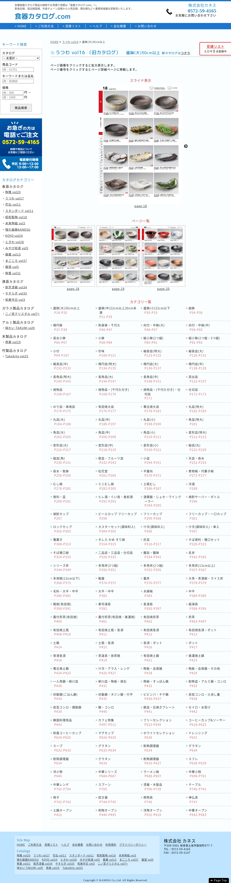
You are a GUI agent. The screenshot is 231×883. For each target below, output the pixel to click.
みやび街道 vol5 (16, 248)
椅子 (62, 799)
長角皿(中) (152, 379)
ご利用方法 (46, 26)
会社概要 (120, 26)
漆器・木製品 (152, 786)
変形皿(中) (107, 447)
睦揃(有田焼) (62, 606)
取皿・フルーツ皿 (110, 460)
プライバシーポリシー (133, 845)
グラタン (107, 748)
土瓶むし (152, 486)
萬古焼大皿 (152, 408)
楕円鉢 (60, 327)
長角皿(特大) (62, 379)
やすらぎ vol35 (16, 293)
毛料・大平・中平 (65, 593)
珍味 (107, 353)
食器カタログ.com (43, 16)
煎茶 (197, 619)
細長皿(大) (197, 353)
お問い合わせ (147, 26)
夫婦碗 (148, 593)
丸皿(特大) (197, 408)
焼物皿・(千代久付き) (113, 391)
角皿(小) (152, 434)
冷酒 (193, 486)
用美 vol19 (13, 342)
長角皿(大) (107, 379)
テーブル (197, 786)
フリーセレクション (157, 722)
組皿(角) (62, 460)
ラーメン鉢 (152, 773)
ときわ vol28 (14, 242)
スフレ (197, 761)
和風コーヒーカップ (67, 735)
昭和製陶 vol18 (16, 217)
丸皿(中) (107, 421)
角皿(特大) (196, 421)
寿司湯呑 (104, 606)
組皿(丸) (197, 447)
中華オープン (198, 812)
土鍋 (57, 645)
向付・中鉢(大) (154, 327)
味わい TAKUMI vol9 (20, 328)
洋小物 (58, 773)
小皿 (152, 460)
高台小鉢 (60, 340)
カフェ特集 (107, 722)
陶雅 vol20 (13, 192)
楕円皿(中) (197, 366)
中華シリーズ (107, 773)
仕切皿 (197, 391)
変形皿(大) (62, 447)
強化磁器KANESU (17, 229)
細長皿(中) (62, 366)
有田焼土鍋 (151, 657)
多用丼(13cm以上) (202, 567)
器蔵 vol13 (13, 254)
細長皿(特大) (152, 353)
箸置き (62, 541)
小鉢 (105, 340)
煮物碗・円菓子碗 (201, 473)
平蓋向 (152, 473)
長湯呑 (152, 606)
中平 (197, 593)
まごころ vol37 (16, 260)
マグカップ (107, 735)
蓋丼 (152, 580)
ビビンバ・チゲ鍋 (156, 696)
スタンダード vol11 (19, 211)
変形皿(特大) (198, 434)
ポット (193, 645)
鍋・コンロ (106, 709)
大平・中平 (106, 593)
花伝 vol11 (13, 204)
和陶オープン (107, 812)
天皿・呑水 (197, 460)
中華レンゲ (62, 786)
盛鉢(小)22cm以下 (156, 310)
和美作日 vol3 (15, 299)
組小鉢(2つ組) (153, 340)
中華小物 (197, 773)
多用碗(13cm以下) (66, 580)
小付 (61, 353)
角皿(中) (107, 434)
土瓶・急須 (106, 645)
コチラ (185, 53)
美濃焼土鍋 (196, 657)
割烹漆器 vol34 (16, 287)
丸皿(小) (152, 421)
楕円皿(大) (152, 366)
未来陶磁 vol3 (15, 223)
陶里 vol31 (13, 273)
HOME (21, 26)
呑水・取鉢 (62, 473)
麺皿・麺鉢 (152, 554)
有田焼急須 (151, 632)
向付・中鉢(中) (199, 327)
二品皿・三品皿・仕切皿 (115, 554)
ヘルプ (97, 26)
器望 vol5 (12, 267)
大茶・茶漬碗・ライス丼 (206, 580)
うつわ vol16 (70, 42)
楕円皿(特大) (107, 366)
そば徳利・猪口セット (204, 541)
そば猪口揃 (62, 554)
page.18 (140, 206)
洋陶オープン (152, 812)
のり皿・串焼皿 (64, 408)
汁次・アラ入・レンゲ (114, 670)
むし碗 (62, 486)
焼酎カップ (61, 516)
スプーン (104, 786)
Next (186, 146)
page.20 (163, 288)
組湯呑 (197, 606)
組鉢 (196, 310)
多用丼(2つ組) (153, 567)
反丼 (197, 554)
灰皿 (152, 541)
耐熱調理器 (151, 748)
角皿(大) (62, 434)
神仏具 (193, 799)
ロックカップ (62, 528)
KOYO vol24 (14, 235)
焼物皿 (62, 391)
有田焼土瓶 (62, 632)
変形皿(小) (152, 447)
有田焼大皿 (107, 408)
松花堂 (107, 473)
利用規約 (110, 845)
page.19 (118, 288)
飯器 (107, 580)
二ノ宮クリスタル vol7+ (22, 314)
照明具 (148, 799)
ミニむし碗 (107, 486)
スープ (62, 748)
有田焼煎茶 (151, 619)
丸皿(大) (62, 421)
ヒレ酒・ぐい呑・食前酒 (115, 499)
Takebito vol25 (16, 356)
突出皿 (197, 379)
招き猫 (107, 799)
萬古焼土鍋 (62, 670)
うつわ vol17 (14, 198)
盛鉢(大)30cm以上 (66, 310)
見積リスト (73, 26)
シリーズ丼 (62, 567)
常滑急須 (59, 657)
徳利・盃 (62, 499)
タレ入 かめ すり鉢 (111, 541)
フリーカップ (152, 516)
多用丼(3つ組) (108, 567)
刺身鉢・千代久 (109, 327)
